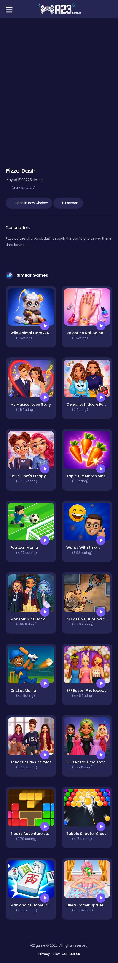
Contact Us (71, 953)
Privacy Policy (49, 953)
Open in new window (29, 203)
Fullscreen (68, 203)
